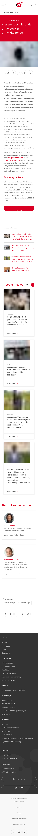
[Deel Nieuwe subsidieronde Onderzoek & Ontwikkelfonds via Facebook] (19, 72)
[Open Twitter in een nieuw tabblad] (24, 832)
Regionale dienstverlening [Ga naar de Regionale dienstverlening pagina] (11, 677)
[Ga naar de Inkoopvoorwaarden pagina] (19, 824)
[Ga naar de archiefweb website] (19, 813)
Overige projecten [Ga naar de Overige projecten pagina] (8, 680)
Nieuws (16, 12)
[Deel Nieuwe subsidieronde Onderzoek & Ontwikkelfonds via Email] (7, 72)
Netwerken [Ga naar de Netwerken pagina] (6, 714)
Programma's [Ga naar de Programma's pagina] (6, 658)
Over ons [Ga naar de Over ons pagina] (5, 724)
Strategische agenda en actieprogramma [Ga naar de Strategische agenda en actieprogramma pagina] (17, 738)
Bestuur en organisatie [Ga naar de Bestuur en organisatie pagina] (10, 728)
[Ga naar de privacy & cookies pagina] (19, 801)
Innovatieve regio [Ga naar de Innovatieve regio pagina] (8, 666)
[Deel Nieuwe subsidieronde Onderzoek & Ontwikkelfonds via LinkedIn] (13, 72)
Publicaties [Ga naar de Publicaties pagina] (6, 646)
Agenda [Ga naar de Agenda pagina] (4, 649)
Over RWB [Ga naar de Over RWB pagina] (5, 719)
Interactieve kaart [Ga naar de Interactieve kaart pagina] (8, 704)
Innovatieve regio (24, 603)
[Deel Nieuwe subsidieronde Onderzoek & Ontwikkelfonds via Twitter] (24, 72)
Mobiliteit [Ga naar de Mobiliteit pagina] (5, 670)
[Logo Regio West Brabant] (22, 4)
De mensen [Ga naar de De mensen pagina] (6, 731)
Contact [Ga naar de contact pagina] (19, 788)
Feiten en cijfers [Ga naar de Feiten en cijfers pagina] (7, 700)
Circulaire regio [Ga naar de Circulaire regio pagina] (7, 663)
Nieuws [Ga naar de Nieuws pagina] (4, 642)
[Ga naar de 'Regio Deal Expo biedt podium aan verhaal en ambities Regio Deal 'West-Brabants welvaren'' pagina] (19, 321)
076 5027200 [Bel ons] (19, 779)
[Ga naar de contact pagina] (31, 4)
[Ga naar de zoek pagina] (35, 4)
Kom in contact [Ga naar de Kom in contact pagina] (7, 735)
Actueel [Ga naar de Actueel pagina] (4, 638)
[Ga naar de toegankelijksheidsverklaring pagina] (19, 818)
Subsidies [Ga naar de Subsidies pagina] (5, 686)
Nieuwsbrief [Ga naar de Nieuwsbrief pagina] (6, 653)
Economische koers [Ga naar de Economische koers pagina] (9, 707)
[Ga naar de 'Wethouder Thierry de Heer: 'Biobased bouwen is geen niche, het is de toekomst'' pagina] (19, 371)
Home (5, 12)
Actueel (10, 12)
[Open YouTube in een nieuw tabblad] (19, 832)
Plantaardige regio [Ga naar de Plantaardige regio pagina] (9, 673)
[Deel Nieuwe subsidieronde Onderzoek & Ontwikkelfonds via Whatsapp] (30, 72)
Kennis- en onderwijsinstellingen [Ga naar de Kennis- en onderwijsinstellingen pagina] (14, 711)
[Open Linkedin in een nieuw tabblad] (13, 832)
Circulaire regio (9, 603)
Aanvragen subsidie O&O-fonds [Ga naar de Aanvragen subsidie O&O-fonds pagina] (13, 690)
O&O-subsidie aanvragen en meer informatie (19, 208)
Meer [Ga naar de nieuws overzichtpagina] (30, 285)
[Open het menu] (3, 4)
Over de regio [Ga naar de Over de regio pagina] (6, 696)
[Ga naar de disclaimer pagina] (19, 807)
